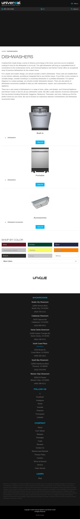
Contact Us (40, 448)
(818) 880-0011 (40, 325)
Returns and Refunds (40, 451)
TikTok (40, 404)
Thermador (50, 94)
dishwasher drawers (46, 81)
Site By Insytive (40, 515)
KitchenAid (24, 94)
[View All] (40, 142)
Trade (40, 441)
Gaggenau (33, 94)
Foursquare (40, 414)
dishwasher (23, 65)
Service (40, 465)
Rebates (40, 434)
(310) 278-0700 (40, 370)
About (40, 427)
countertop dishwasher (38, 78)
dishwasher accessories (10, 83)
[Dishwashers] (40, 137)
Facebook (40, 397)
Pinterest (40, 411)
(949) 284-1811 (40, 356)
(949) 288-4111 (40, 383)
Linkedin (40, 417)
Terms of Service (40, 461)
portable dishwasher (57, 78)
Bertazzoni (41, 94)
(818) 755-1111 (40, 312)
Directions (40, 346)
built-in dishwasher (48, 74)
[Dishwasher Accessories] (40, 222)
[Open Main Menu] (74, 3)
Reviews (40, 444)
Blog (40, 478)
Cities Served (40, 468)
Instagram (40, 400)
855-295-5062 (8, 491)
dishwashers (60, 97)
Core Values (40, 431)
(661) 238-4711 (40, 339)
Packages (40, 438)
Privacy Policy (40, 455)
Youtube (40, 407)
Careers (40, 458)
